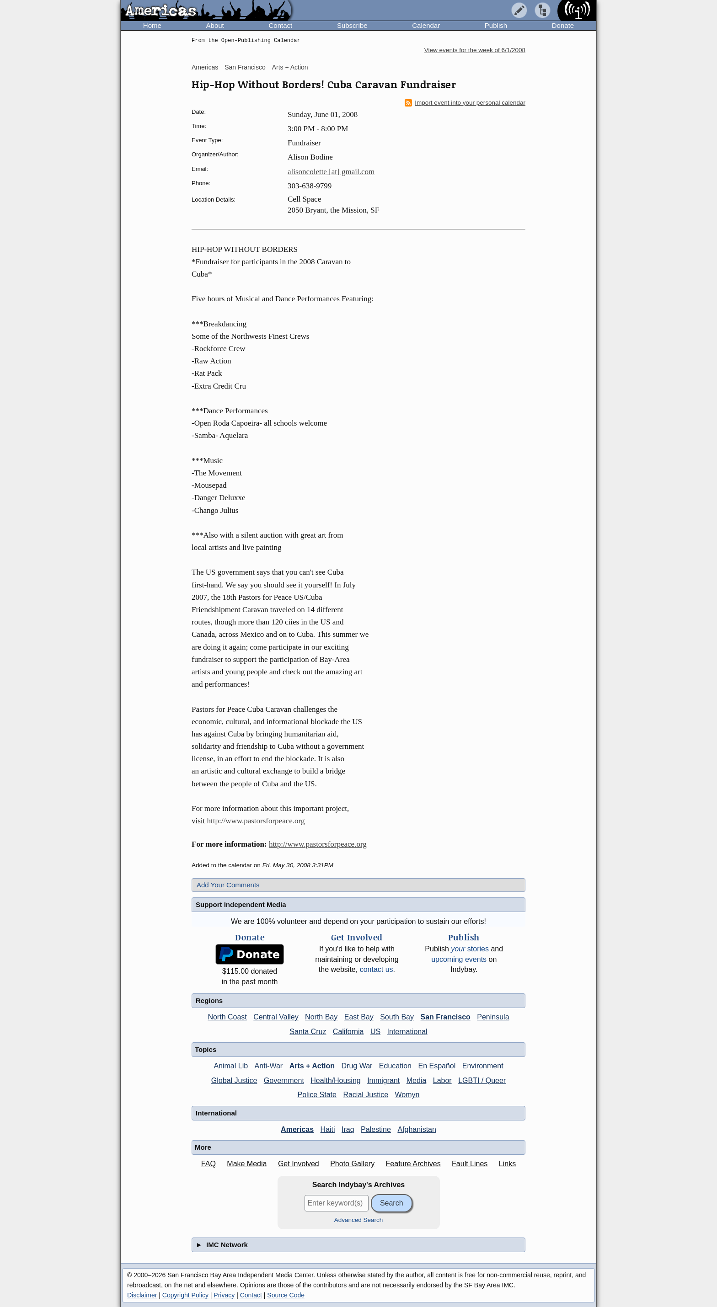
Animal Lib (231, 1066)
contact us (376, 969)
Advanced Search (358, 1219)
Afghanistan (416, 1129)
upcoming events (459, 959)
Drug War (357, 1066)
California (348, 1031)
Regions (209, 1000)
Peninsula (493, 1017)
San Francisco (245, 67)
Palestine (376, 1129)
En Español (436, 1066)
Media (417, 1080)
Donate (563, 25)
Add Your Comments (228, 885)
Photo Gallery (352, 1164)
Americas (205, 67)
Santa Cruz (307, 1031)
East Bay (359, 1017)
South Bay (397, 1017)
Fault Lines (469, 1164)
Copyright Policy (185, 1295)
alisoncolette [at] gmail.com (331, 171)
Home (152, 25)
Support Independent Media (241, 904)
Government (284, 1080)
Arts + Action (290, 67)
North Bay (321, 1017)
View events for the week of (474, 50)
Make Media (247, 1164)
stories (470, 949)
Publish (496, 25)
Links (507, 1164)
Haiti (328, 1129)
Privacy (224, 1295)
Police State (317, 1095)
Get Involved (298, 1164)
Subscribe (352, 25)
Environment (482, 1066)
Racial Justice (365, 1095)
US (375, 1031)
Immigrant (383, 1080)
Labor (442, 1080)
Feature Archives (413, 1164)
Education (395, 1066)
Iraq (348, 1129)
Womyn (407, 1095)
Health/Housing (335, 1080)
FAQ (208, 1164)
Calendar (426, 25)
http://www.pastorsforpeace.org (256, 820)
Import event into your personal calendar (465, 103)
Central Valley (275, 1017)
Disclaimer (142, 1295)
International (407, 1031)
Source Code (286, 1295)
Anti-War (269, 1066)
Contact (280, 25)
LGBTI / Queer (482, 1080)
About (215, 25)
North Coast (227, 1017)
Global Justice (234, 1080)
